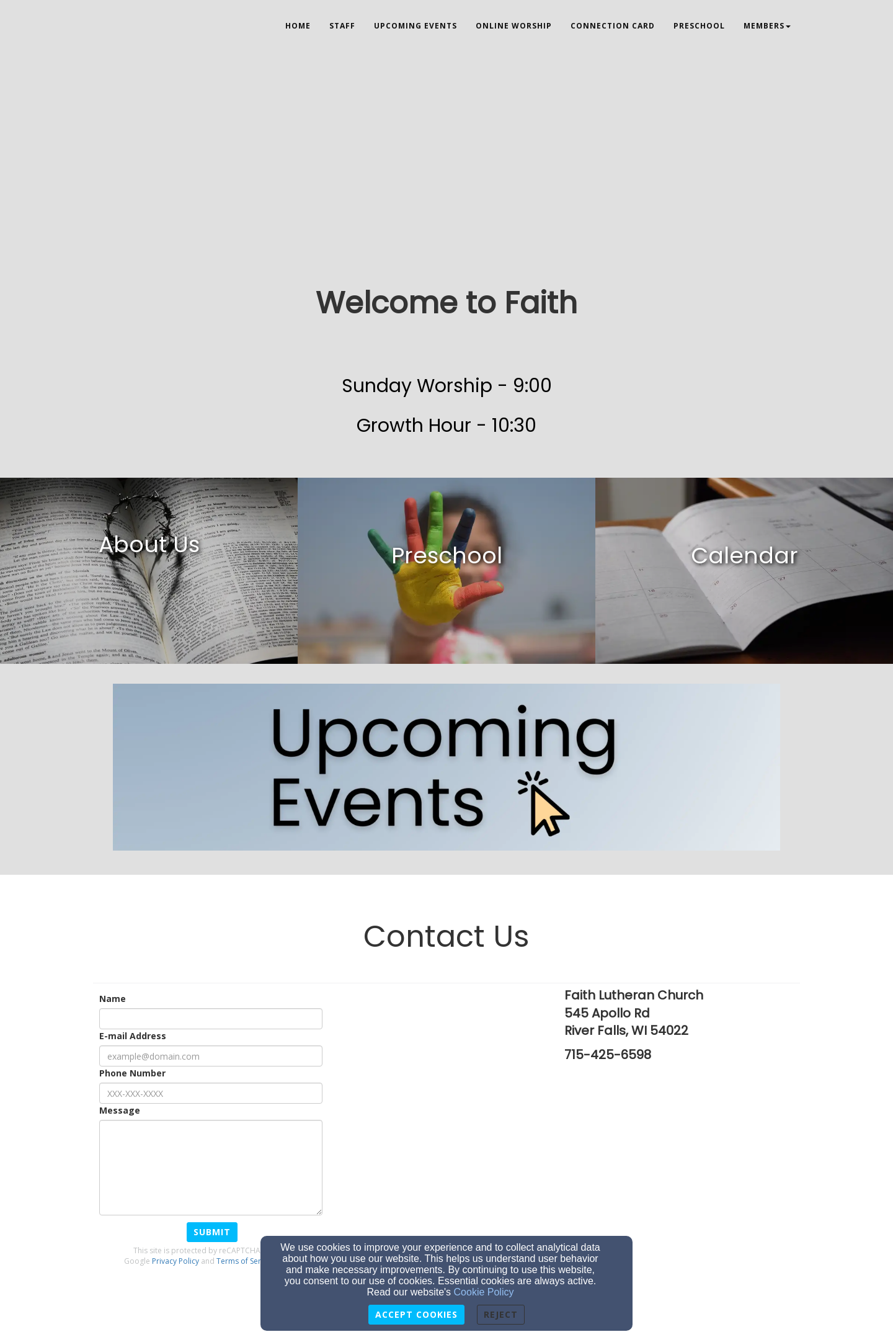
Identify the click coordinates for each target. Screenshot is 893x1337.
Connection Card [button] (613, 25)
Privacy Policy (175, 1261)
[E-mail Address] (210, 1055)
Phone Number (132, 1073)
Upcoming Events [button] (415, 25)
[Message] (210, 1167)
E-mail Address (132, 1036)
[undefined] (149, 571)
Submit (212, 1232)
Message (119, 1110)
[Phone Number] (210, 1093)
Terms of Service (245, 1261)
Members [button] (767, 25)
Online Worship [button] (514, 25)
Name (112, 998)
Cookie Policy (484, 1292)
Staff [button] (342, 25)
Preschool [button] (699, 25)
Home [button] (298, 25)
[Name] (210, 1018)
